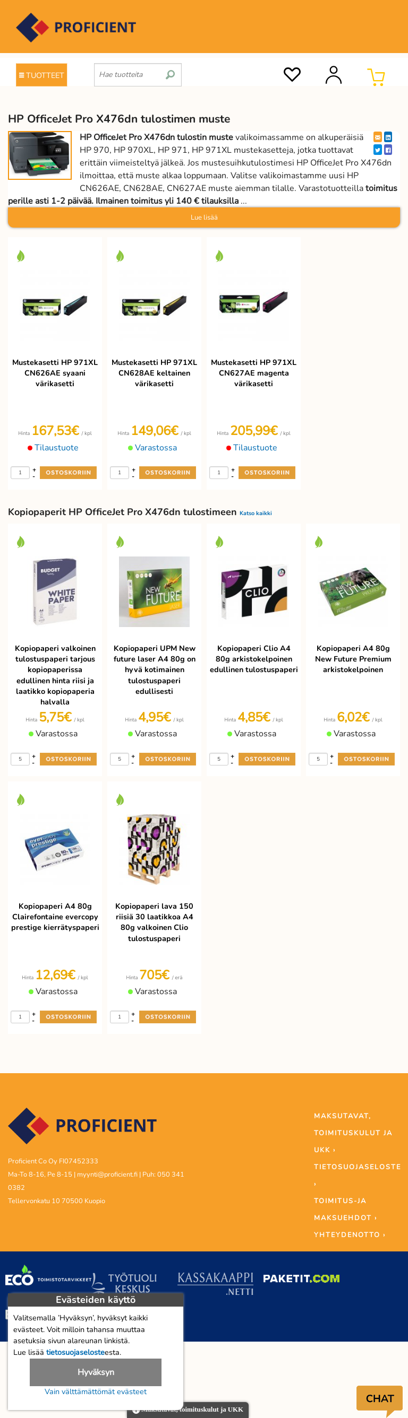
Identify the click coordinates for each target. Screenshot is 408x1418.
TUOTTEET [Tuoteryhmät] (41, 75)
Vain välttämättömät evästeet (96, 1391)
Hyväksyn (96, 1372)
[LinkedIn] (388, 137)
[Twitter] (377, 149)
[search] (170, 70)
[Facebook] (388, 149)
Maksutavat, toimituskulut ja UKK (187, 1410)
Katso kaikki (256, 513)
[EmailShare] (377, 137)
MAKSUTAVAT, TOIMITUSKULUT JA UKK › (353, 1133)
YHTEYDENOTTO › (350, 1235)
